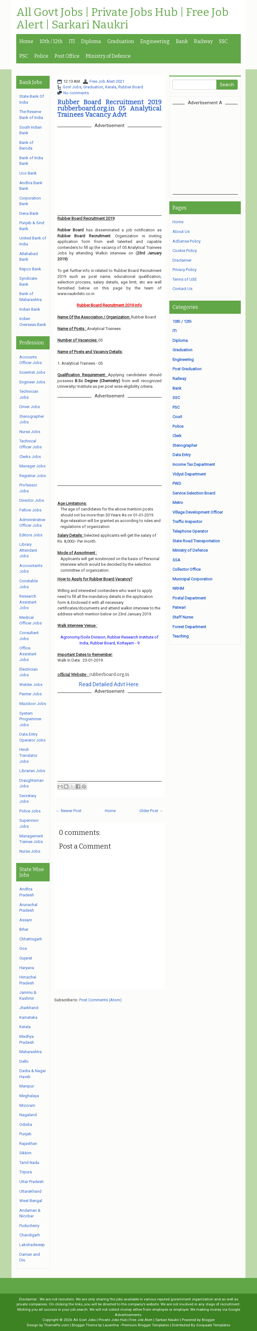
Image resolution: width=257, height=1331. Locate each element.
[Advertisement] (214, 149)
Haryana (26, 967)
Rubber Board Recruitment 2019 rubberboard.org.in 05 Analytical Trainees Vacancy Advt (109, 108)
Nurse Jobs (29, 431)
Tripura (25, 1172)
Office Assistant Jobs (27, 654)
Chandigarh (29, 1235)
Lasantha (111, 1325)
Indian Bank (29, 309)
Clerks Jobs (30, 456)
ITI (72, 41)
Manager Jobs (32, 466)
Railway (203, 41)
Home (26, 41)
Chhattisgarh (30, 939)
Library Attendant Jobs (28, 550)
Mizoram (27, 1105)
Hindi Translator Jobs (28, 755)
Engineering (155, 41)
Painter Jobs (30, 694)
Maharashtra (30, 1051)
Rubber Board (130, 87)
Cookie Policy (184, 250)
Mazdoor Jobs (32, 703)
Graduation (120, 41)
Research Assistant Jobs (27, 602)
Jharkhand (28, 1007)
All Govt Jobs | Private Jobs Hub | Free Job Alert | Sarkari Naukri (122, 18)
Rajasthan (28, 1143)
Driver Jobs (29, 406)
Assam (25, 920)
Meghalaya (29, 1095)
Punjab (25, 1133)
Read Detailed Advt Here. (109, 684)
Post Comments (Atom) (100, 1000)
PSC (23, 56)
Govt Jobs (72, 87)
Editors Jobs (30, 535)
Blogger (208, 1320)
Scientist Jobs (32, 372)
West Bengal (30, 1200)
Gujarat (25, 958)
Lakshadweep (32, 1244)
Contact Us (182, 288)
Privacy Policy (184, 269)
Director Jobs (31, 500)
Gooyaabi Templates (213, 1325)
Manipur (26, 1086)
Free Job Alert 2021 (107, 81)
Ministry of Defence (108, 56)
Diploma (91, 41)
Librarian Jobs (32, 770)
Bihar (23, 929)
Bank (182, 41)
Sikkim (25, 1153)
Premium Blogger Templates (145, 1325)
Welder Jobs (30, 684)
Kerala (110, 87)
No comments (76, 93)
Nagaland (28, 1114)
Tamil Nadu (29, 1162)
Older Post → (151, 810)
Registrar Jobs (32, 475)
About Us (181, 231)
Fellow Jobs (30, 510)
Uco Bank (28, 173)
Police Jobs (30, 811)
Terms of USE (184, 279)
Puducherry (29, 1225)
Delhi (23, 1061)
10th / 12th (51, 41)
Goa (23, 948)
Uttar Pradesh (31, 1181)
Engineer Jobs (32, 382)
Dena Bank (29, 213)
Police (41, 56)
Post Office (67, 56)
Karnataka (28, 1017)
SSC (223, 41)
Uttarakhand (30, 1191)
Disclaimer (182, 260)
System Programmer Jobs (30, 719)
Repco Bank (30, 269)
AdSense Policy (186, 241)
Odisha (25, 1124)
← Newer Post (68, 810)
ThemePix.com (56, 1325)
